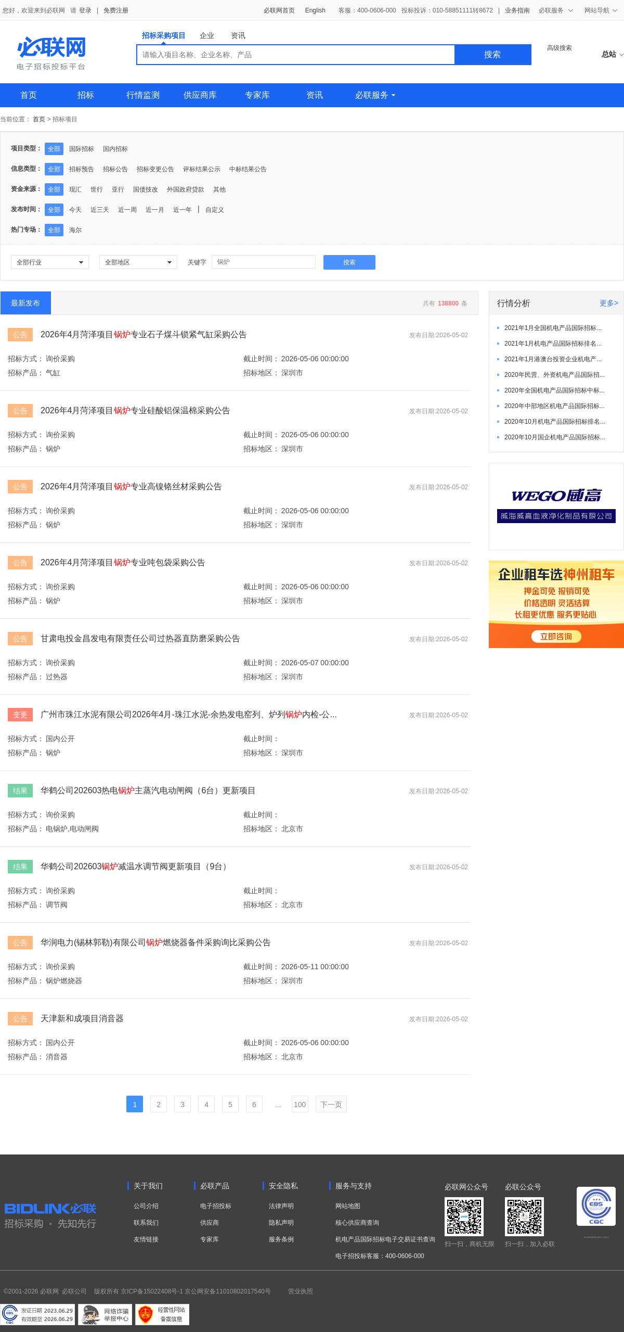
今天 (75, 209)
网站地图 (347, 1206)
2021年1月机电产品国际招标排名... (553, 343)
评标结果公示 (201, 169)
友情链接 (146, 1239)
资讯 (238, 35)
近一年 (182, 209)
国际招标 (81, 149)
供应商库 (200, 95)
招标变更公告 (155, 169)
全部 (54, 149)
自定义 (214, 209)
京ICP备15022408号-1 (152, 1291)
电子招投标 (215, 1206)
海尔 (75, 230)
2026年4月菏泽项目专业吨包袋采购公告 (123, 562)
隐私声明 (281, 1222)
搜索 (492, 54)
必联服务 (375, 95)
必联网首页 (279, 10)
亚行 (118, 189)
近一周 (127, 209)
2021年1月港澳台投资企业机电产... (553, 359)
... (278, 1104)
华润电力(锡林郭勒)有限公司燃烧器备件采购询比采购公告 (156, 942)
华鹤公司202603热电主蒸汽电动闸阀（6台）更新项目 (148, 790)
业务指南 (517, 10)
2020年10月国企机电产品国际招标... (554, 437)
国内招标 (115, 149)
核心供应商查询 (357, 1222)
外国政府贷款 (185, 189)
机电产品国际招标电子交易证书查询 (385, 1239)
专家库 (257, 95)
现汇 (75, 189)
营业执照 (300, 1291)
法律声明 (281, 1206)
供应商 (209, 1222)
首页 (28, 95)
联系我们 (146, 1222)
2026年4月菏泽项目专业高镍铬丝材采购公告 (131, 486)
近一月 (155, 209)
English (315, 10)
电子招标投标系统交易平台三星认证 (596, 1237)
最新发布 (25, 303)
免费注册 (115, 10)
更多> (609, 303)
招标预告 (81, 169)
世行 (96, 189)
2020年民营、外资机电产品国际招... (554, 374)
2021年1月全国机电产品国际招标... (553, 328)
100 (300, 1104)
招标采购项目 (164, 37)
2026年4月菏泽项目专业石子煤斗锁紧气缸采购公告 (144, 334)
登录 (85, 10)
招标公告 (115, 169)
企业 (207, 35)
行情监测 (143, 95)
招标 (85, 95)
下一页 (331, 1104)
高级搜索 (559, 48)
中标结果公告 (248, 169)
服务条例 (281, 1239)
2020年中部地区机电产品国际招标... (554, 406)
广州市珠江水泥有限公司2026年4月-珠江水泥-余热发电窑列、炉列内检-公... (189, 714)
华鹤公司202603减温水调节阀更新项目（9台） (136, 866)
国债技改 (145, 189)
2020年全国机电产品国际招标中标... (554, 390)
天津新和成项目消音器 (82, 1018)
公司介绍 (146, 1206)
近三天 (99, 209)
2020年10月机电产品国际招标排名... (554, 421)
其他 (219, 189)
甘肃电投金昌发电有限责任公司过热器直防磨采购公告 (140, 638)
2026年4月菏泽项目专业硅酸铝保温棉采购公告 (135, 410)
